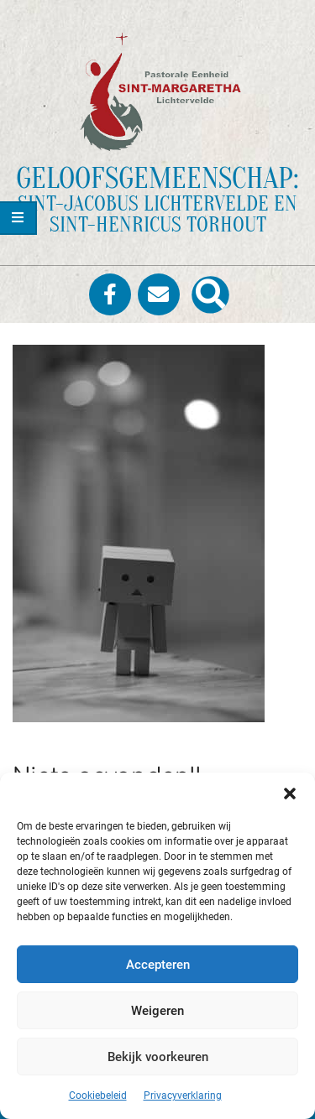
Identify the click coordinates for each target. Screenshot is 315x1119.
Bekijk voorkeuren (158, 1056)
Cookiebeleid (98, 1095)
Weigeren (157, 1010)
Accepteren (158, 964)
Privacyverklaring (183, 1095)
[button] (289, 793)
